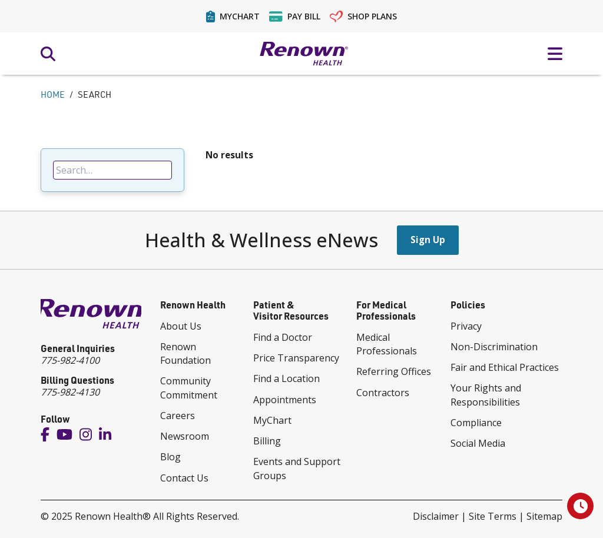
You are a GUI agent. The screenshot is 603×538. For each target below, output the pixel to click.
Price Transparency (296, 357)
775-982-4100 (70, 360)
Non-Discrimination (494, 346)
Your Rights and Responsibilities (485, 394)
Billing (267, 440)
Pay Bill (294, 16)
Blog (170, 456)
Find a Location (286, 378)
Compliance (476, 422)
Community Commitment (188, 387)
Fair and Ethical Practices (504, 367)
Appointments (284, 399)
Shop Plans (363, 16)
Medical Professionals (386, 344)
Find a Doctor (282, 337)
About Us (180, 326)
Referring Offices (393, 371)
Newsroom (184, 436)
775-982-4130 (70, 392)
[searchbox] (112, 170)
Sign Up (427, 239)
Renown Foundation (185, 353)
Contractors (382, 392)
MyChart (233, 16)
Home (53, 94)
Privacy (466, 326)
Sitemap (544, 516)
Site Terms (492, 516)
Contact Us (184, 477)
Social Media (477, 443)
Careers (177, 415)
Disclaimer (436, 516)
